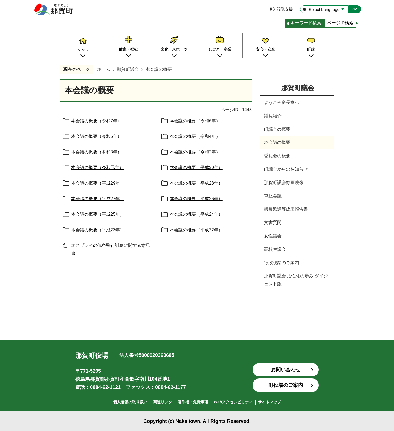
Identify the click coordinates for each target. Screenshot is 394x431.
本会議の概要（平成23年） (97, 230)
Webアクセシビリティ (233, 402)
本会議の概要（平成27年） (97, 198)
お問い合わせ (285, 369)
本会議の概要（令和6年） (195, 120)
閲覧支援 (285, 9)
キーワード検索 (306, 23)
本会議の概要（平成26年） (196, 198)
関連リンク (162, 402)
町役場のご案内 (285, 385)
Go (354, 9)
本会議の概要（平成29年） (97, 183)
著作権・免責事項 (193, 402)
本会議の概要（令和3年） (96, 152)
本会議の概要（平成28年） (196, 183)
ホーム (103, 69)
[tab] (305, 23)
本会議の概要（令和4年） (195, 136)
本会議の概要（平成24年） (196, 214)
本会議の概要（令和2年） (195, 152)
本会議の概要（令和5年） (96, 136)
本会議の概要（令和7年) (95, 120)
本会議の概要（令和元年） (97, 167)
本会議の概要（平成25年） (97, 214)
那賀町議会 (128, 69)
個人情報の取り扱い (130, 402)
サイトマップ (269, 402)
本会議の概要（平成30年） (196, 167)
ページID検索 (340, 23)
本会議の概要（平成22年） (196, 230)
